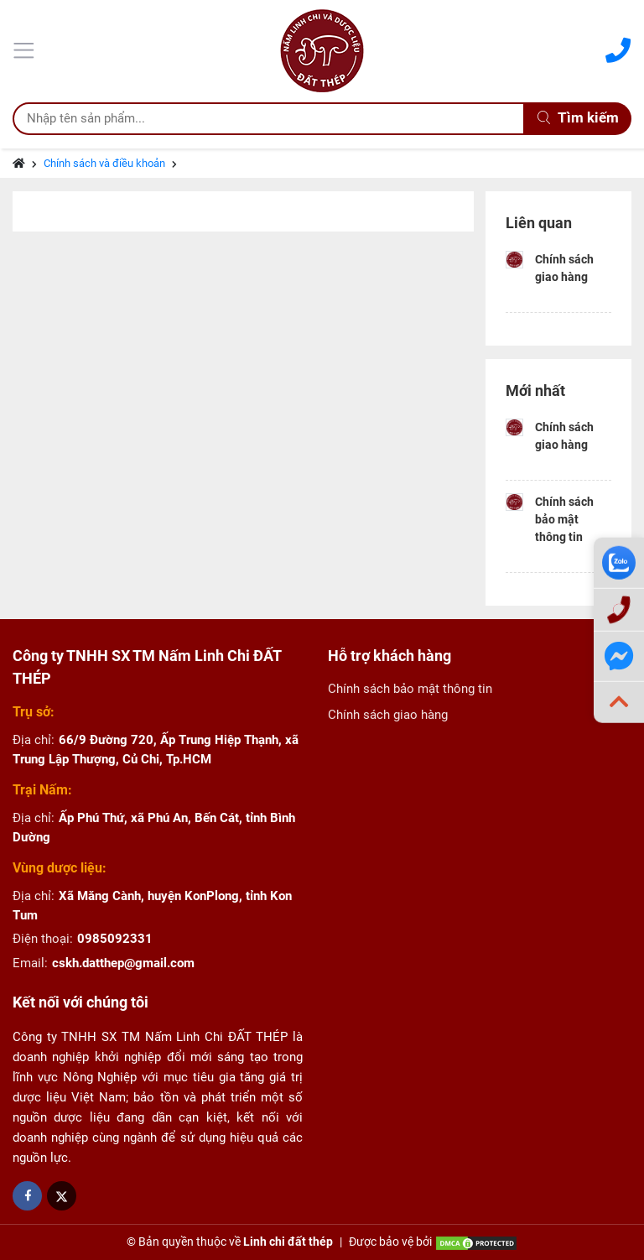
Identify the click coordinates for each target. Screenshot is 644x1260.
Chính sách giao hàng (564, 268)
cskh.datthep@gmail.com (123, 963)
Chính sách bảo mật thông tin (564, 519)
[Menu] (26, 48)
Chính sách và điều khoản (104, 163)
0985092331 (115, 938)
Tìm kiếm (578, 118)
